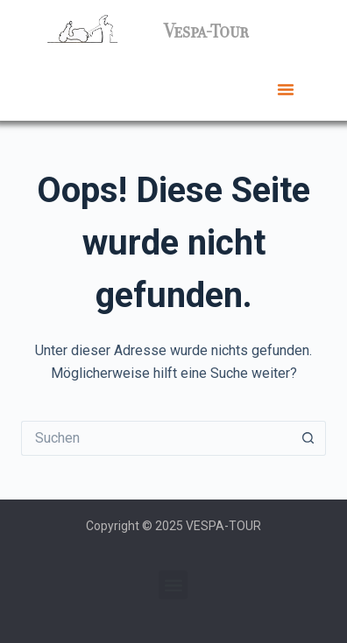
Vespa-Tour (206, 31)
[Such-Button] (308, 438)
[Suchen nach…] (156, 438)
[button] (286, 89)
